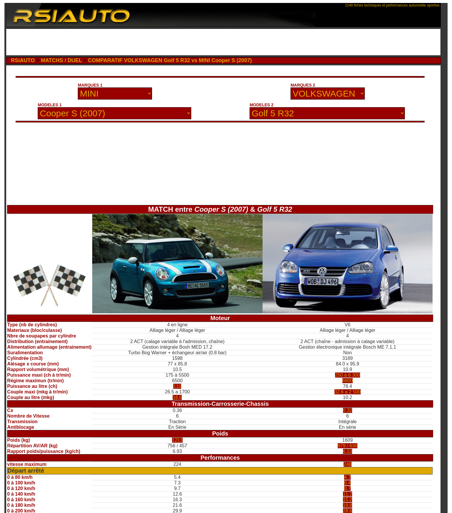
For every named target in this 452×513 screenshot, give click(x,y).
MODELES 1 (50, 104)
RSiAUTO (22, 60)
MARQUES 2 (303, 85)
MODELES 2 (261, 104)
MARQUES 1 (90, 85)
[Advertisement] (223, 42)
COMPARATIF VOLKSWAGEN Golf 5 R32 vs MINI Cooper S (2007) (170, 60)
